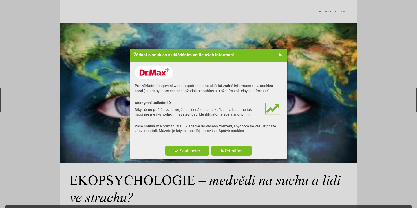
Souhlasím (187, 150)
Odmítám (231, 150)
